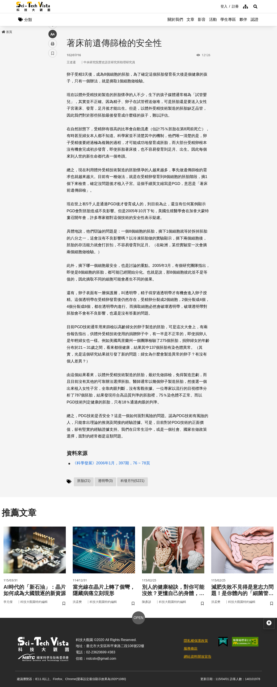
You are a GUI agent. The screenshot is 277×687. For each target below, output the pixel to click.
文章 (190, 19)
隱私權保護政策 (196, 641)
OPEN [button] (138, 618)
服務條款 (191, 648)
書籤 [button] (52, 130)
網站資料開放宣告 (197, 656)
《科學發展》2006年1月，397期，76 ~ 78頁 (111, 463)
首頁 (7, 32)
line (51, 102)
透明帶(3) (105, 481)
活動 (213, 19)
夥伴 (243, 19)
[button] (255, 6)
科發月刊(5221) (132, 481)
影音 (202, 19)
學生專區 (228, 19)
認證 (254, 19)
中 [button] (52, 111)
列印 (52, 121)
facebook (52, 83)
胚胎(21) (83, 481)
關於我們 (175, 19)
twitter (52, 92)
